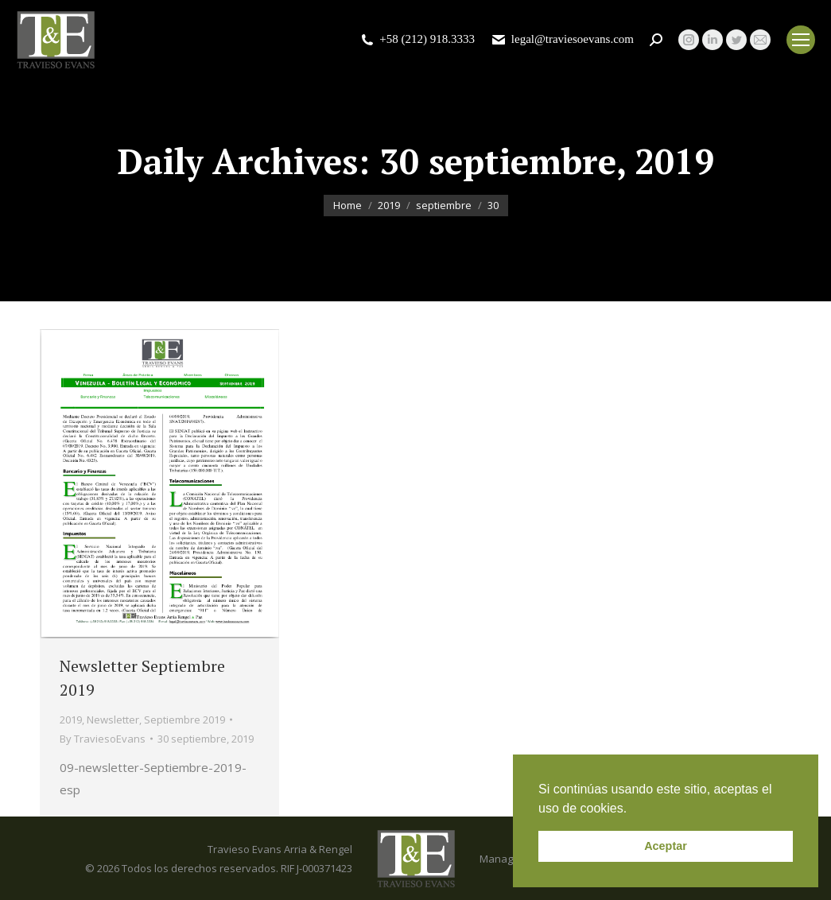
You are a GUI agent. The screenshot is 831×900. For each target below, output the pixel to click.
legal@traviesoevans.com (562, 39)
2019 (71, 719)
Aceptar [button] (665, 846)
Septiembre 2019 (184, 719)
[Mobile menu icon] (800, 39)
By (103, 738)
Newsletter (113, 719)
